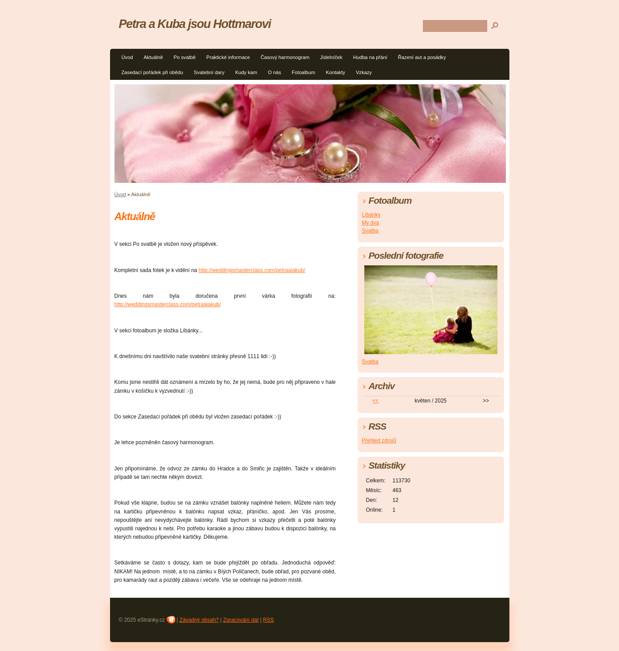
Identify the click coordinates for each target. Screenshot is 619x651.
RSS (268, 620)
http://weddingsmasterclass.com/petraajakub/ (252, 270)
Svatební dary (209, 72)
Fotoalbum (303, 72)
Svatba (370, 231)
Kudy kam (246, 72)
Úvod (127, 57)
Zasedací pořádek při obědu (152, 72)
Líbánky (371, 215)
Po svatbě (184, 57)
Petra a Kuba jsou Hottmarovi (195, 24)
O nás (274, 72)
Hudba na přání (370, 57)
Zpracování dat (241, 620)
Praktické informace (228, 57)
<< (375, 401)
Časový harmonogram (284, 57)
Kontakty (335, 72)
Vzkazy (364, 72)
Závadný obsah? (199, 620)
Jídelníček (331, 57)
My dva (370, 223)
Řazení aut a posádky (422, 57)
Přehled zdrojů (379, 441)
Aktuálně (153, 57)
